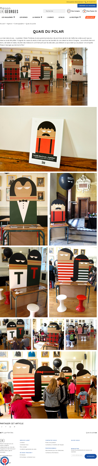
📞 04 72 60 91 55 (90, 2)
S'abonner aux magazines (87, 5)
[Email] (10, 427)
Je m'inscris (90, 456)
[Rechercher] (45, 11)
